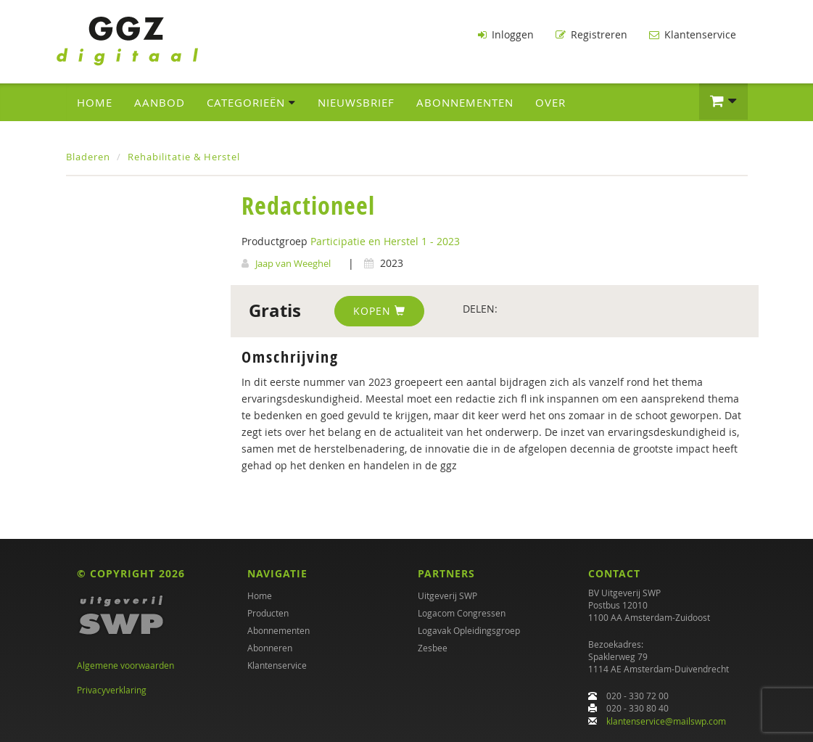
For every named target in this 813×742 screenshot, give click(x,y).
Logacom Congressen (461, 613)
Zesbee (432, 648)
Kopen (379, 311)
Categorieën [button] (251, 102)
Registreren (591, 34)
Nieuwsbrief (356, 102)
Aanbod (159, 102)
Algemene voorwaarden (125, 665)
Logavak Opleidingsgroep (469, 630)
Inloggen (506, 34)
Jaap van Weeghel (293, 263)
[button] (723, 101)
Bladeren (88, 156)
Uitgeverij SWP (447, 595)
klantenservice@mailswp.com (666, 721)
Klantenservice (692, 34)
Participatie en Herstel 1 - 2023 (385, 241)
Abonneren (269, 648)
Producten (268, 613)
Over (550, 102)
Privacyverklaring (111, 690)
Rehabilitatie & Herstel (184, 156)
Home (94, 102)
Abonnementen (464, 102)
